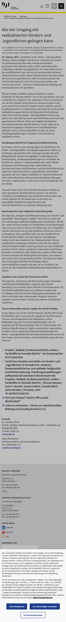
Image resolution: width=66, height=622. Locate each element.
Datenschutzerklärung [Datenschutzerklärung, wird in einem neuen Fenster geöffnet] (42, 599)
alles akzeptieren (16, 608)
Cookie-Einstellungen (33, 617)
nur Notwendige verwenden (45, 608)
